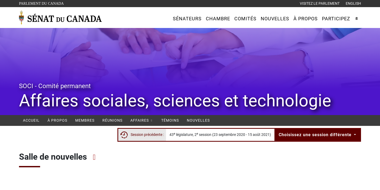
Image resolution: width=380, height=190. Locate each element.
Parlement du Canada (42, 3)
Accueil (31, 120)
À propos (57, 120)
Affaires (141, 120)
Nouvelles (198, 120)
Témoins (170, 120)
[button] (187, 18)
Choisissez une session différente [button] (316, 134)
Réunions (112, 120)
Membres (84, 120)
